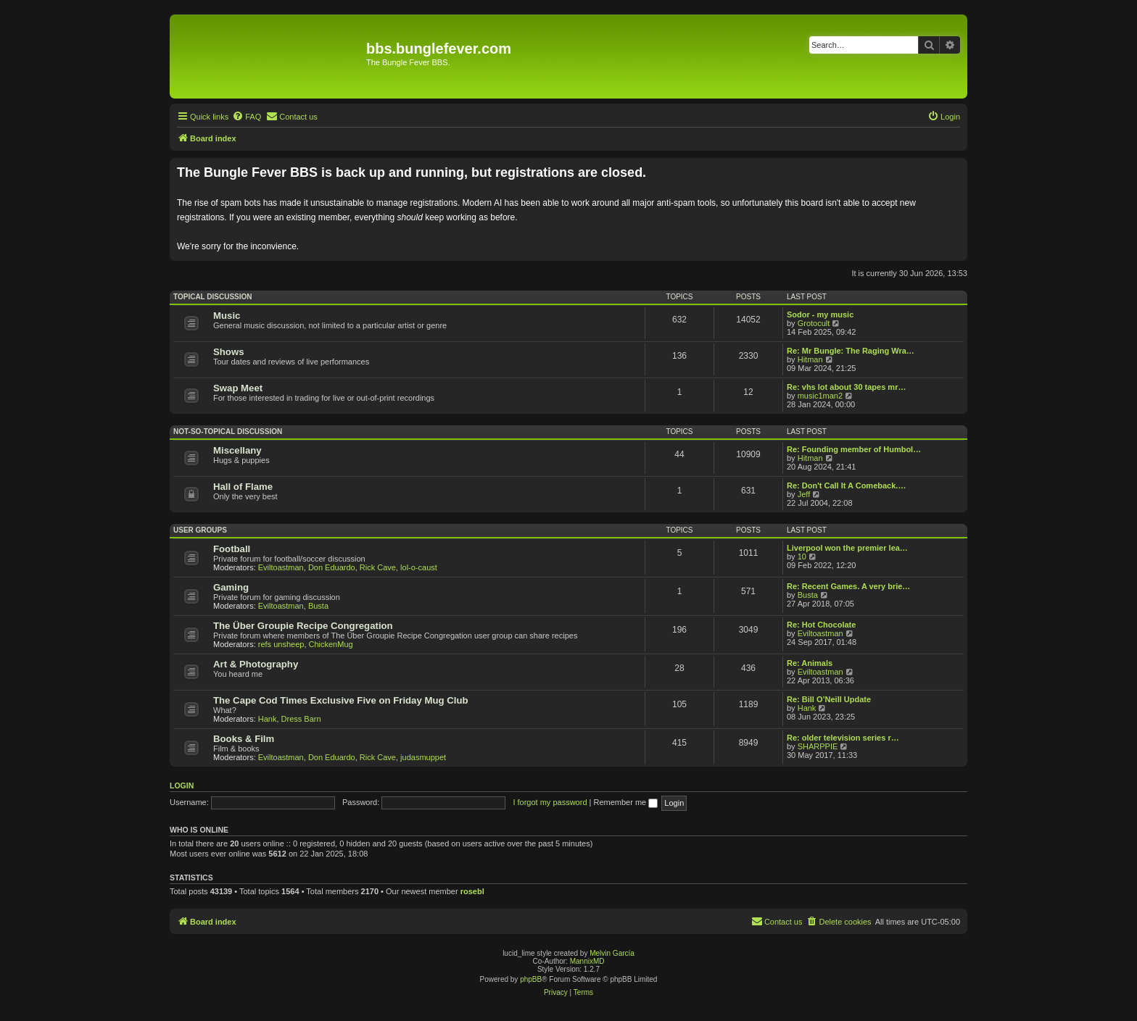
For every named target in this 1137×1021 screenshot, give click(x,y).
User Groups (200, 530)
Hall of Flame (243, 486)
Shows (228, 351)
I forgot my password (550, 802)
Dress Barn (301, 718)
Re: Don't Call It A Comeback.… (846, 485)
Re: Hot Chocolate (821, 624)
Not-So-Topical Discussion (227, 432)
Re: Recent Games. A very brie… (848, 586)
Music (226, 315)
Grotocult (814, 323)
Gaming (231, 587)
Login (182, 785)
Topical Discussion (212, 297)
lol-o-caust (418, 567)
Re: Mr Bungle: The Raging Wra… (850, 350)
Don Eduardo (331, 567)
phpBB (531, 979)
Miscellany (237, 450)
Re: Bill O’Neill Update (829, 699)
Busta (318, 605)
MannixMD (587, 961)
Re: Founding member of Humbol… (854, 449)
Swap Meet (237, 388)
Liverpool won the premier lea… (847, 547)
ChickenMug (331, 644)
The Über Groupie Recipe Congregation (303, 625)
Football (231, 548)
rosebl (472, 891)
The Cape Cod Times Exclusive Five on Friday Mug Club (340, 700)
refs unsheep (281, 644)
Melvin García (612, 953)
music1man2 (820, 395)
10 (802, 556)
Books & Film (243, 738)
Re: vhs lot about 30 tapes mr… (846, 387)
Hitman (810, 359)
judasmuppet (423, 757)
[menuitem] (246, 116)
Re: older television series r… (843, 737)
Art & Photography (255, 664)
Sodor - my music (820, 314)
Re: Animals (809, 663)
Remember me (625, 802)
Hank (267, 718)
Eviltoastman (281, 567)
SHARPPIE (818, 746)
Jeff (804, 494)
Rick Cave (378, 567)
